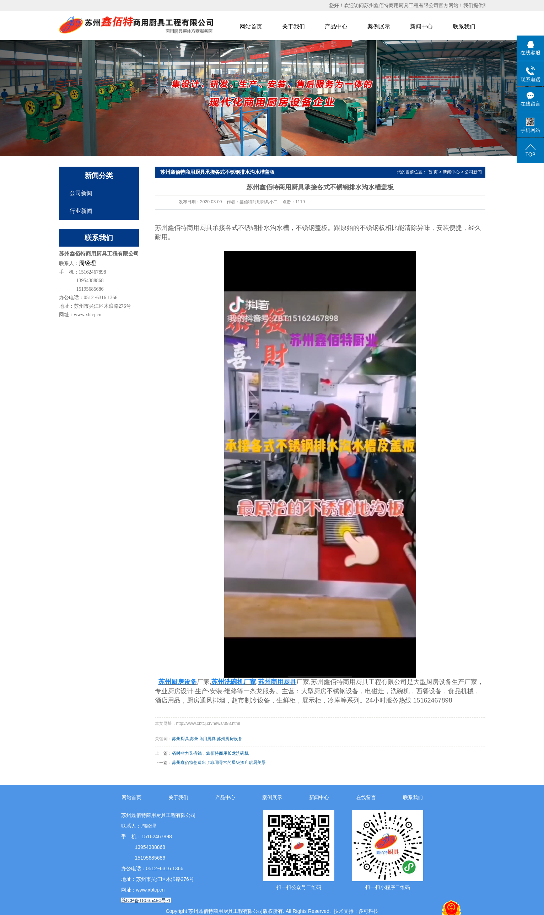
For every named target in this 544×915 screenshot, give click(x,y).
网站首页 (250, 26)
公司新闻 (81, 193)
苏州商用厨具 (203, 738)
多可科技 (368, 911)
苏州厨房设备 (229, 738)
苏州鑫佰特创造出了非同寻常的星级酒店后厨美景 (219, 762)
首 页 (433, 171)
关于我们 (293, 26)
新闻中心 (421, 26)
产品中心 (336, 26)
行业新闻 (81, 211)
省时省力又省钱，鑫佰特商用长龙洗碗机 (210, 753)
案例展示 (378, 26)
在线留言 (366, 797)
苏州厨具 (180, 738)
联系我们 (464, 26)
